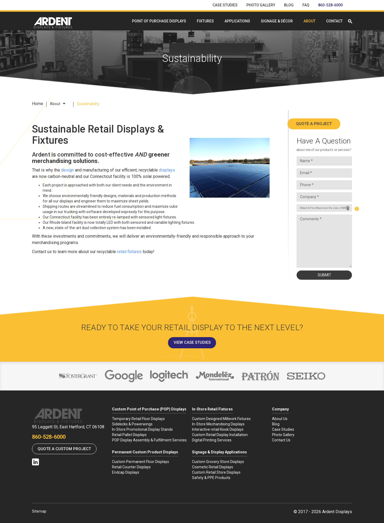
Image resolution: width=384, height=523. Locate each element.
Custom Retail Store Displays (216, 472)
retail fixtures (129, 251)
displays (167, 170)
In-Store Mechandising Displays (218, 424)
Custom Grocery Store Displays (218, 462)
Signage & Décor (277, 21)
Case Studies (225, 5)
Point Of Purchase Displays (159, 21)
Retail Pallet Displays (129, 435)
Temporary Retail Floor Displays (138, 419)
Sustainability (88, 104)
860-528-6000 (330, 5)
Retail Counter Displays (131, 467)
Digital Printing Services (211, 440)
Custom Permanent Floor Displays (140, 462)
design (67, 170)
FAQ (305, 5)
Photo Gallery (260, 5)
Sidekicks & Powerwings (132, 424)
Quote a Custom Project (64, 448)
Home (37, 103)
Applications (237, 21)
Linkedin (35, 461)
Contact (334, 21)
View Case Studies (192, 342)
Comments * (324, 241)
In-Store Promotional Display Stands (142, 429)
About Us (279, 419)
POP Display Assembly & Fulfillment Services (149, 440)
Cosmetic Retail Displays (212, 467)
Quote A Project (324, 123)
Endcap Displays (125, 472)
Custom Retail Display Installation (220, 435)
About (309, 21)
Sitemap (39, 511)
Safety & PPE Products (211, 478)
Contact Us (281, 440)
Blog (289, 5)
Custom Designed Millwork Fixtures (221, 419)
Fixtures (205, 21)
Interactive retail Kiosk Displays (217, 429)
